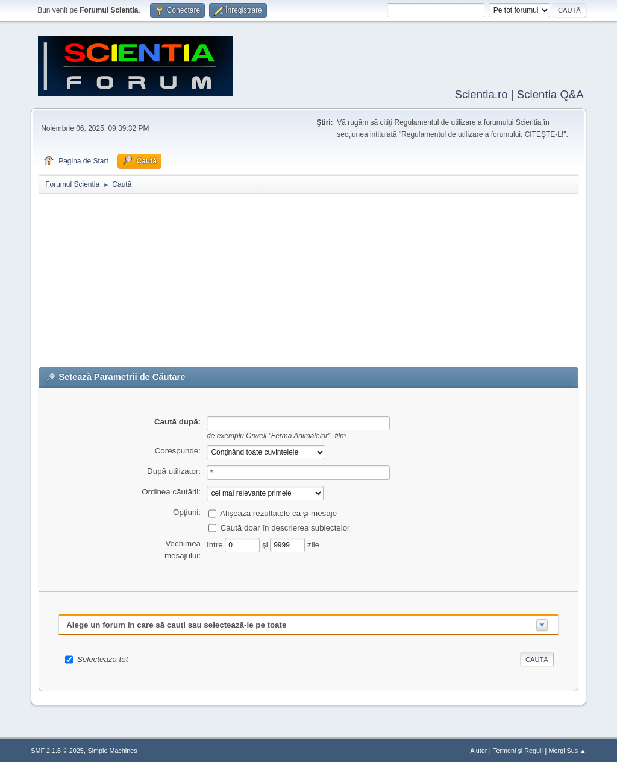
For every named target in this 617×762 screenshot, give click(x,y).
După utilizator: (174, 469)
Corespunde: (178, 449)
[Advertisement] (308, 281)
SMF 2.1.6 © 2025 (57, 749)
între (216, 542)
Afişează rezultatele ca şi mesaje (278, 511)
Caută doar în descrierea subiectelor (285, 526)
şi (266, 542)
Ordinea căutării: (171, 490)
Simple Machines (112, 749)
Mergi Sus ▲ (567, 749)
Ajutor (478, 749)
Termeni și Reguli (518, 749)
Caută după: (177, 420)
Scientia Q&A (550, 93)
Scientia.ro (480, 93)
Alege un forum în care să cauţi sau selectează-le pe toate (176, 623)
